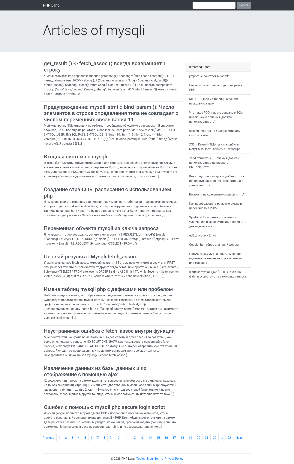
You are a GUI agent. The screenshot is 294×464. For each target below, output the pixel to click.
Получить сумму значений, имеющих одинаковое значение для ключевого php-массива (215, 258)
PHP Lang (51, 5)
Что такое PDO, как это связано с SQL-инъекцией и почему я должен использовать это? (216, 117)
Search (244, 5)
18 (182, 437)
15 (158, 437)
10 (118, 437)
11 (126, 437)
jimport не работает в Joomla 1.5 (211, 76)
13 (142, 437)
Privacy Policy (174, 458)
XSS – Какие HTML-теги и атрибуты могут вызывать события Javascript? (215, 147)
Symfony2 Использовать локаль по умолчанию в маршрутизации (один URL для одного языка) (217, 222)
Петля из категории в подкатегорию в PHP (215, 88)
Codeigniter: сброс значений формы (214, 244)
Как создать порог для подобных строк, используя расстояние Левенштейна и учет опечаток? (217, 181)
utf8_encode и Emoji (202, 235)
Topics (140, 458)
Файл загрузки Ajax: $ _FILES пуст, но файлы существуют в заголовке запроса (218, 274)
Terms (159, 458)
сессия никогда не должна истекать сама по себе (214, 133)
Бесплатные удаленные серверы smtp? (216, 194)
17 (174, 437)
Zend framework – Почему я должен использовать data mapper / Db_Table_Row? (214, 162)
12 (134, 437)
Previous (48, 437)
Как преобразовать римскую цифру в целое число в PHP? (215, 206)
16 (166, 437)
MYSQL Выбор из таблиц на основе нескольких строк (213, 101)
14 (150, 437)
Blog (150, 458)
